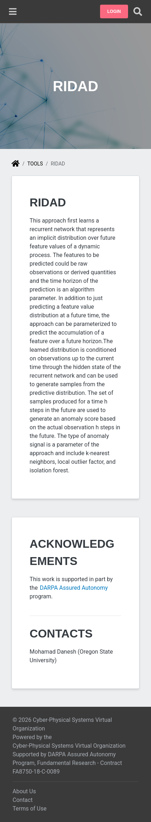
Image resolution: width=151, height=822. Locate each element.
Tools (35, 164)
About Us (24, 791)
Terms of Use (30, 808)
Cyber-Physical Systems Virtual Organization (69, 745)
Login (114, 11)
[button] (114, 11)
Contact (23, 800)
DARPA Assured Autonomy (74, 587)
